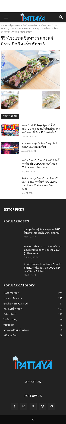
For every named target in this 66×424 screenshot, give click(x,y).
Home (4, 25)
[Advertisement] (33, 6)
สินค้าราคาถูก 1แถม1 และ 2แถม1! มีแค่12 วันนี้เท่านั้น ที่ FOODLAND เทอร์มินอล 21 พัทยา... (42, 268)
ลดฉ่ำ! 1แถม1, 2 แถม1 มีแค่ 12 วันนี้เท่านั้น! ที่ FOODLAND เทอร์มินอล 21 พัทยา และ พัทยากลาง (40, 164)
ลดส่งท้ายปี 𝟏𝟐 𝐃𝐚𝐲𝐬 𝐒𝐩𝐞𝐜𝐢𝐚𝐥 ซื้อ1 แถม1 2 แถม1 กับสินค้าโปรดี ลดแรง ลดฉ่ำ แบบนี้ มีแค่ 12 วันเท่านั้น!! (40, 128)
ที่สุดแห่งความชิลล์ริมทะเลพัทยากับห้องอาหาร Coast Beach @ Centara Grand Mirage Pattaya (29, 27)
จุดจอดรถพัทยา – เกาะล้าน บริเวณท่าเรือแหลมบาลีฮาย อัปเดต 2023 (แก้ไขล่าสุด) (42, 250)
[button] (6, 17)
